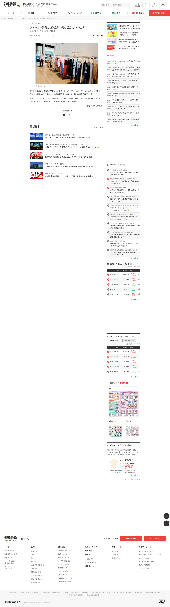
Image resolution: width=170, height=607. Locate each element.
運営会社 (12, 592)
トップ (10, 13)
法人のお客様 (156, 538)
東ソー (116, 289)
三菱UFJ (116, 371)
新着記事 (10, 18)
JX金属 (116, 294)
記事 (32, 13)
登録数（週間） (114, 340)
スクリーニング (74, 13)
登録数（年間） (129, 340)
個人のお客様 (134, 538)
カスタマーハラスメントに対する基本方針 (128, 592)
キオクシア (117, 274)
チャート (146, 5)
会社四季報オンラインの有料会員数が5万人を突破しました (41, 4)
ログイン (163, 5)
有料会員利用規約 (77, 595)
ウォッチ (154, 5)
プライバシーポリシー (71, 592)
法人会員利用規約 (93, 595)
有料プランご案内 (159, 13)
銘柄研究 (53, 13)
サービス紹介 (23, 592)
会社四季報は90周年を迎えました (33, 6)
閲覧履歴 (137, 5)
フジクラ (116, 279)
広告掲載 (34, 592)
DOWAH (116, 284)
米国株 (116, 13)
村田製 (116, 357)
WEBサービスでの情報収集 (50, 592)
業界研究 (95, 13)
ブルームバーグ (49, 36)
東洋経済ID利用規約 (154, 592)
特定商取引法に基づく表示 (101, 592)
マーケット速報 (21, 18)
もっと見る (97, 127)
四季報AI (138, 13)
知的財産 (85, 592)
